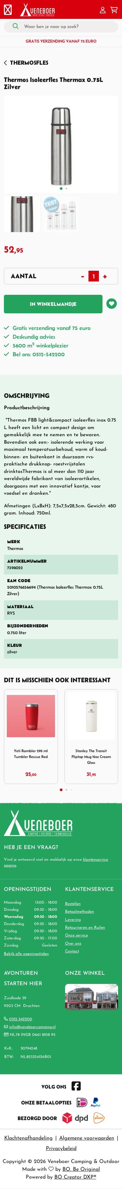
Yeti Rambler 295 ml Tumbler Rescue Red (31, 754)
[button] (103, 11)
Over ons (73, 944)
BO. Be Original (81, 1169)
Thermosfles (29, 62)
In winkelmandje (53, 304)
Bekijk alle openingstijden (26, 954)
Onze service (76, 935)
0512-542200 (20, 1019)
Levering (73, 920)
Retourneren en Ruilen (85, 928)
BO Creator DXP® (75, 1177)
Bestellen (73, 904)
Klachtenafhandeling (28, 1138)
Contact (72, 951)
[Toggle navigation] (8, 11)
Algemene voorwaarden (86, 1138)
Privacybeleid (61, 1148)
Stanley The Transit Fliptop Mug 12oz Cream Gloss (91, 756)
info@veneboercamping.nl (32, 1027)
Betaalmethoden (79, 912)
